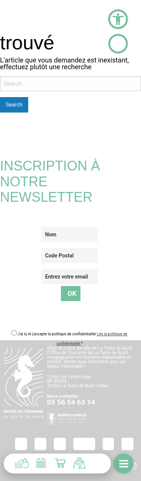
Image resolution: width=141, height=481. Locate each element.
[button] (118, 19)
